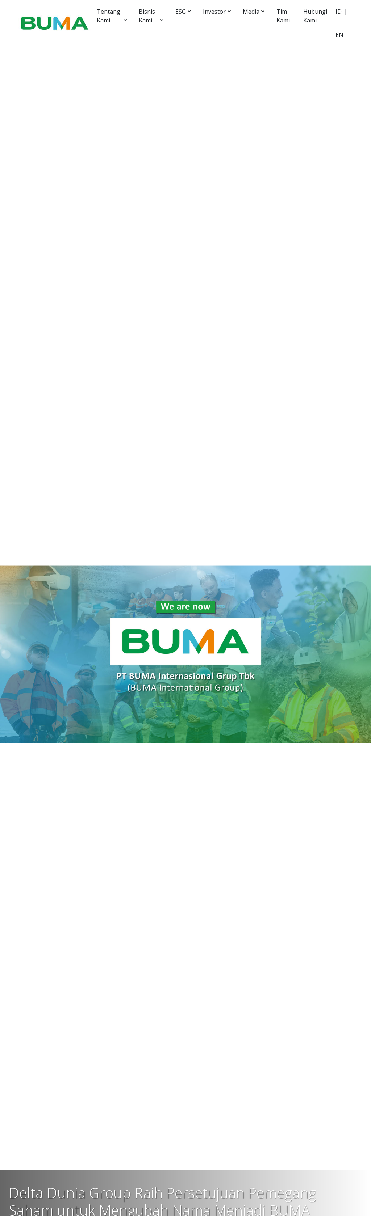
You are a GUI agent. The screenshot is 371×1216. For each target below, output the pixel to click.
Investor (214, 12)
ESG (180, 12)
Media (251, 12)
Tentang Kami (108, 16)
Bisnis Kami (147, 16)
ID (338, 12)
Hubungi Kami (315, 16)
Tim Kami (283, 16)
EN (339, 35)
